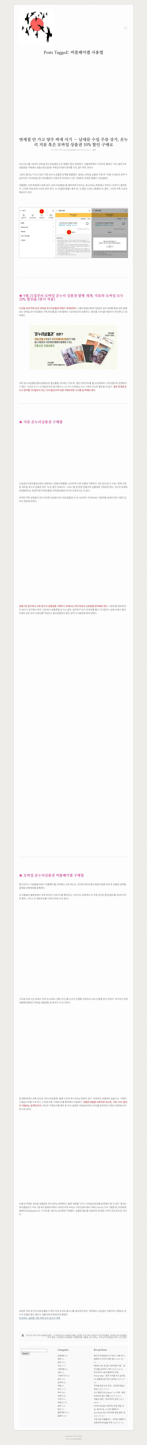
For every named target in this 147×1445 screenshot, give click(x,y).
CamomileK (71, 150)
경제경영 (61, 1356)
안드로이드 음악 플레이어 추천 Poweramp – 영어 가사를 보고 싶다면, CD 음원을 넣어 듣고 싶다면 (109, 1375)
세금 (59, 1372)
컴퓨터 (60, 1416)
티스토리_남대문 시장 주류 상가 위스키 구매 (39, 1318)
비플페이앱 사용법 (80, 1337)
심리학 (60, 1382)
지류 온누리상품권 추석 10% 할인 (113, 1337)
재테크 (60, 1402)
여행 (59, 1386)
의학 (59, 1392)
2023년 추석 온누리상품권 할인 (39, 1335)
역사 (59, 1389)
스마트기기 (62, 1376)
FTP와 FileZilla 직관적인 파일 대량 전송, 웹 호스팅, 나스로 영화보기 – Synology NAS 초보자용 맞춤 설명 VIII (109, 1409)
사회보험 (61, 1369)
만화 (59, 1359)
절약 (94, 150)
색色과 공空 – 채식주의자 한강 (106, 1399)
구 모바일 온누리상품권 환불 (64, 1335)
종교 (59, 1409)
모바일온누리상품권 (64, 1337)
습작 (59, 1379)
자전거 (60, 1399)
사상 (59, 1366)
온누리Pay (93, 1337)
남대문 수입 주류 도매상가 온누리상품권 (93, 1335)
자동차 (60, 1396)
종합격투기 (62, 1413)
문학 (59, 1362)
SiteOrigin (78, 1439)
